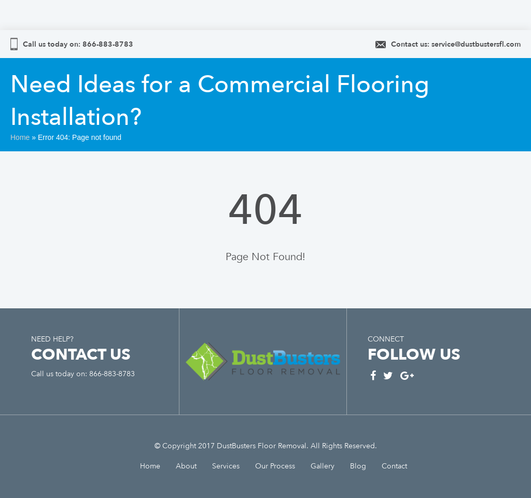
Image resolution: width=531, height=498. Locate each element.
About (186, 466)
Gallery (322, 466)
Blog (358, 466)
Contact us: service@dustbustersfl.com (456, 44)
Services (226, 466)
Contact (394, 466)
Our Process (275, 466)
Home (20, 137)
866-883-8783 (106, 44)
